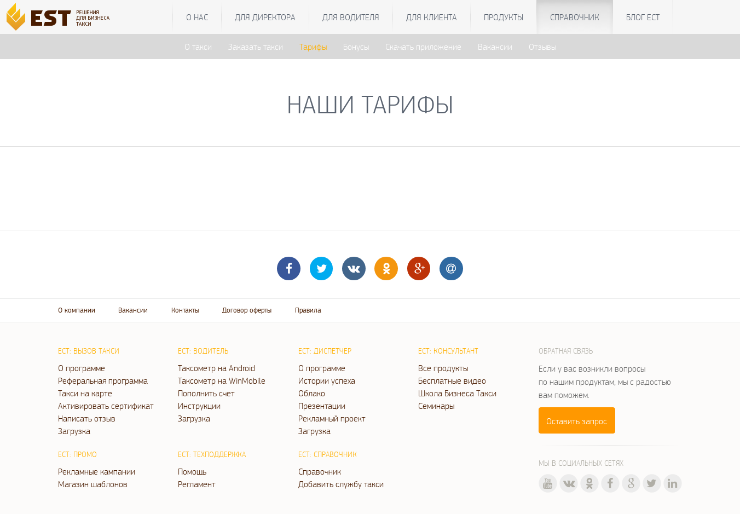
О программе (81, 367)
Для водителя (350, 16)
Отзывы (542, 46)
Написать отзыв (86, 418)
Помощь (192, 471)
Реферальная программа (103, 380)
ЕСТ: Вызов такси (88, 351)
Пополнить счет (206, 393)
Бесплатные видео (452, 380)
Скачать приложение (423, 46)
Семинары (436, 405)
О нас (197, 16)
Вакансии (495, 46)
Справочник (574, 16)
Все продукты (443, 367)
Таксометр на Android (216, 367)
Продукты (503, 16)
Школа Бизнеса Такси (457, 393)
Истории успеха (326, 380)
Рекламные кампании (96, 471)
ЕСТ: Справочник (327, 454)
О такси (198, 46)
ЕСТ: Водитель (203, 351)
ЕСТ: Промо (77, 454)
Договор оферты (246, 310)
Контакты (185, 310)
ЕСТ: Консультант (448, 351)
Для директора (265, 16)
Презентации (321, 405)
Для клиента (431, 16)
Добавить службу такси (341, 483)
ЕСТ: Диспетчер (324, 351)
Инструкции (199, 405)
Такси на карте (85, 393)
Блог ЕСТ (643, 16)
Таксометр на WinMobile (221, 380)
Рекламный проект (332, 418)
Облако (311, 393)
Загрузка (74, 430)
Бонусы (356, 46)
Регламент (197, 483)
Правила (308, 310)
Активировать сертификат (106, 405)
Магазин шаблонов (93, 483)
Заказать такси (255, 46)
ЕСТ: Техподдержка (212, 454)
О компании (76, 310)
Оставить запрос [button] (576, 420)
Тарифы (313, 46)
